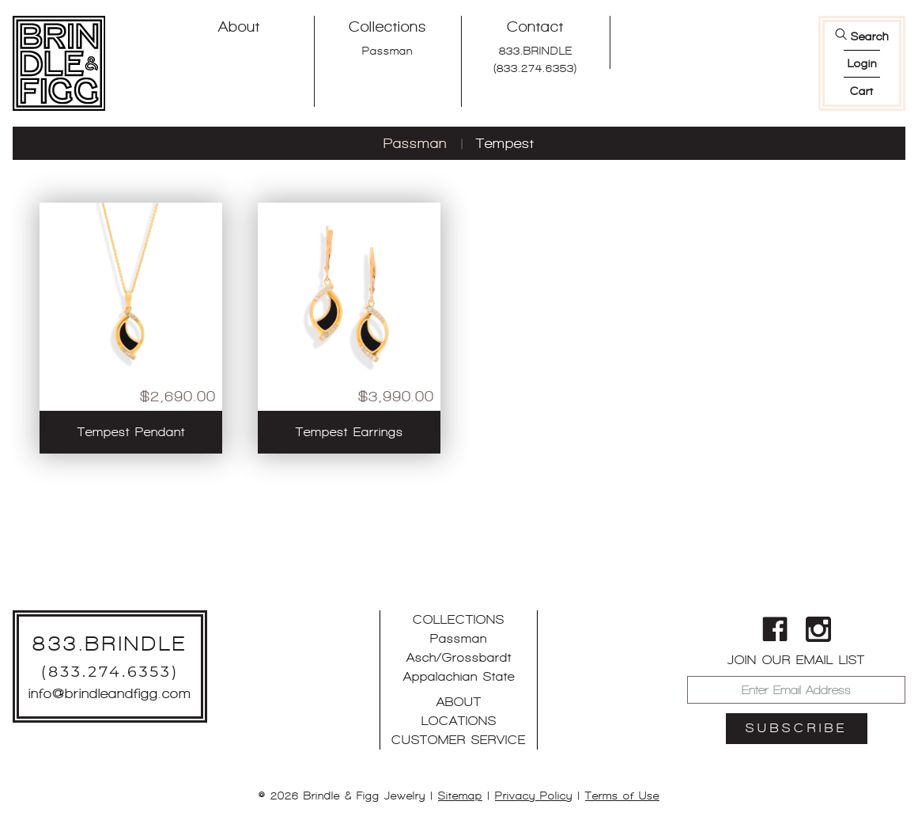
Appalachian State (459, 676)
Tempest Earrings (349, 432)
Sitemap (460, 795)
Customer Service (458, 739)
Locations (459, 720)
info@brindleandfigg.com (109, 693)
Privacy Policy (533, 795)
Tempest (505, 143)
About (239, 26)
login (862, 63)
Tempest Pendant (131, 432)
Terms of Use (622, 795)
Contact (535, 26)
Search (870, 36)
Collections (387, 26)
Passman (387, 50)
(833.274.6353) (535, 68)
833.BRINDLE (535, 50)
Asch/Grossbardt (459, 657)
